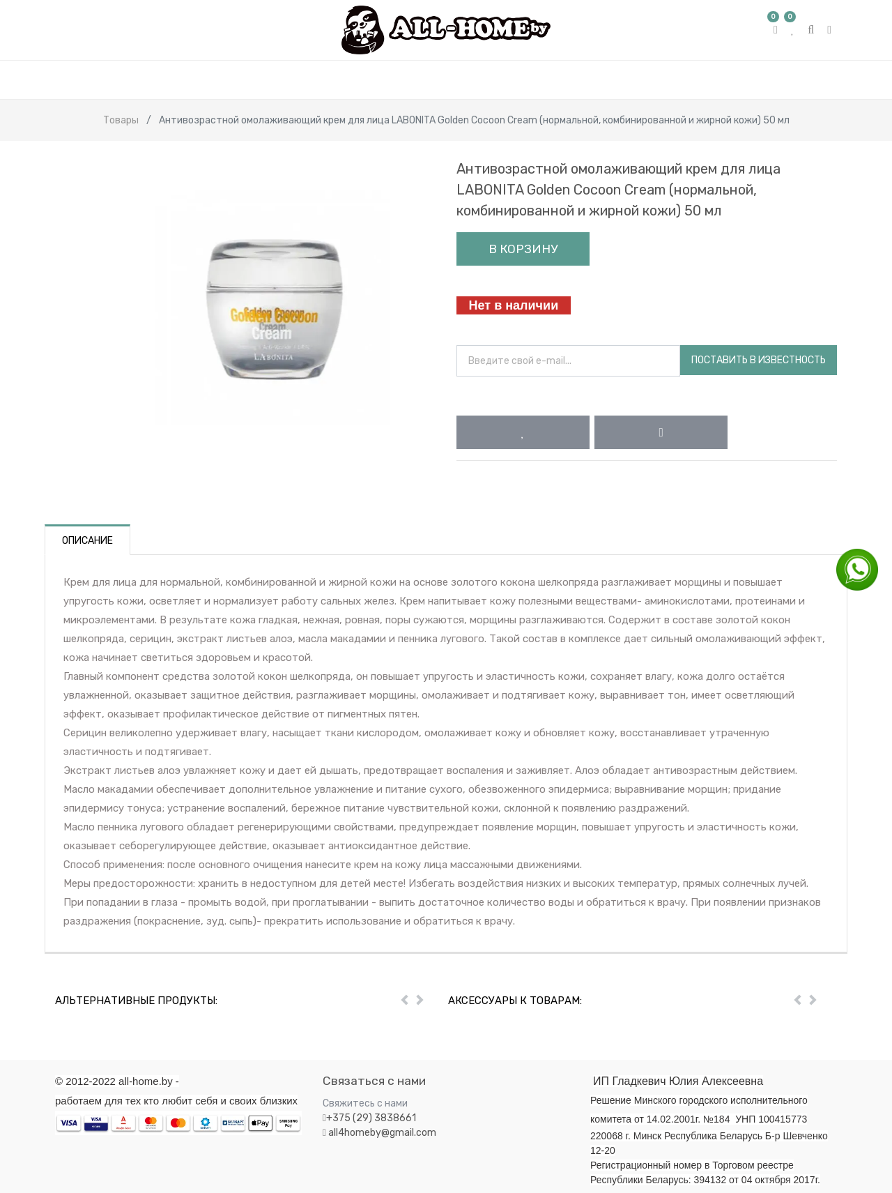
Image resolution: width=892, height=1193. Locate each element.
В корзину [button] (523, 249)
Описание (87, 541)
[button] (523, 432)
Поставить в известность (758, 360)
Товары (121, 120)
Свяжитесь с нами (365, 1103)
